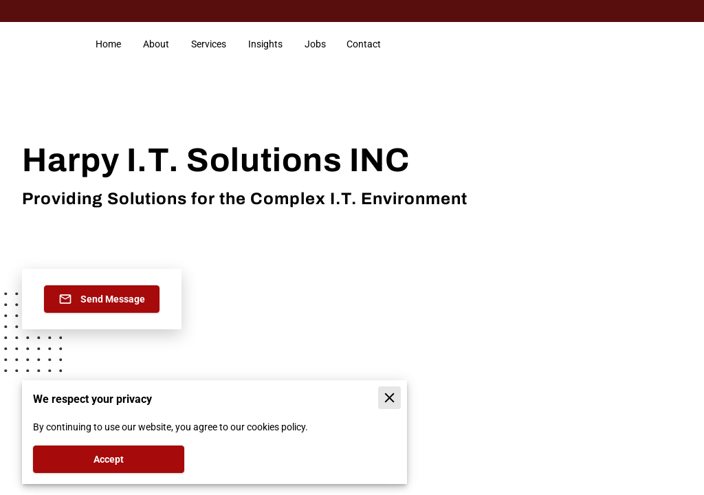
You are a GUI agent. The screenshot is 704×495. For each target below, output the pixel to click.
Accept (109, 459)
